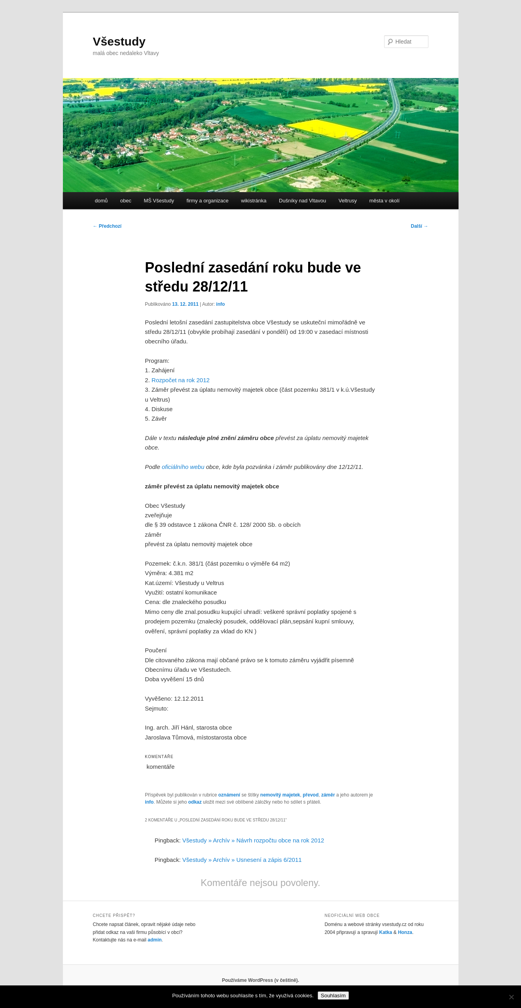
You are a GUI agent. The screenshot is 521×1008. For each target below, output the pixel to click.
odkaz (195, 802)
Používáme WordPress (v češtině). (260, 980)
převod (310, 795)
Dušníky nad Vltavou (302, 201)
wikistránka (253, 201)
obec (125, 201)
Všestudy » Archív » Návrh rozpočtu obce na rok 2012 (253, 840)
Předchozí (107, 226)
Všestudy (119, 41)
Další (419, 226)
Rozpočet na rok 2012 (181, 380)
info (220, 304)
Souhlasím (333, 995)
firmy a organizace (208, 201)
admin (154, 940)
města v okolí (384, 201)
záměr (328, 795)
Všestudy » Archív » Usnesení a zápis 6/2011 (242, 859)
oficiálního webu (183, 466)
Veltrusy (348, 201)
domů (101, 201)
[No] (511, 997)
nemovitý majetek (280, 795)
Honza (405, 932)
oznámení (229, 795)
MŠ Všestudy (159, 201)
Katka (385, 932)
